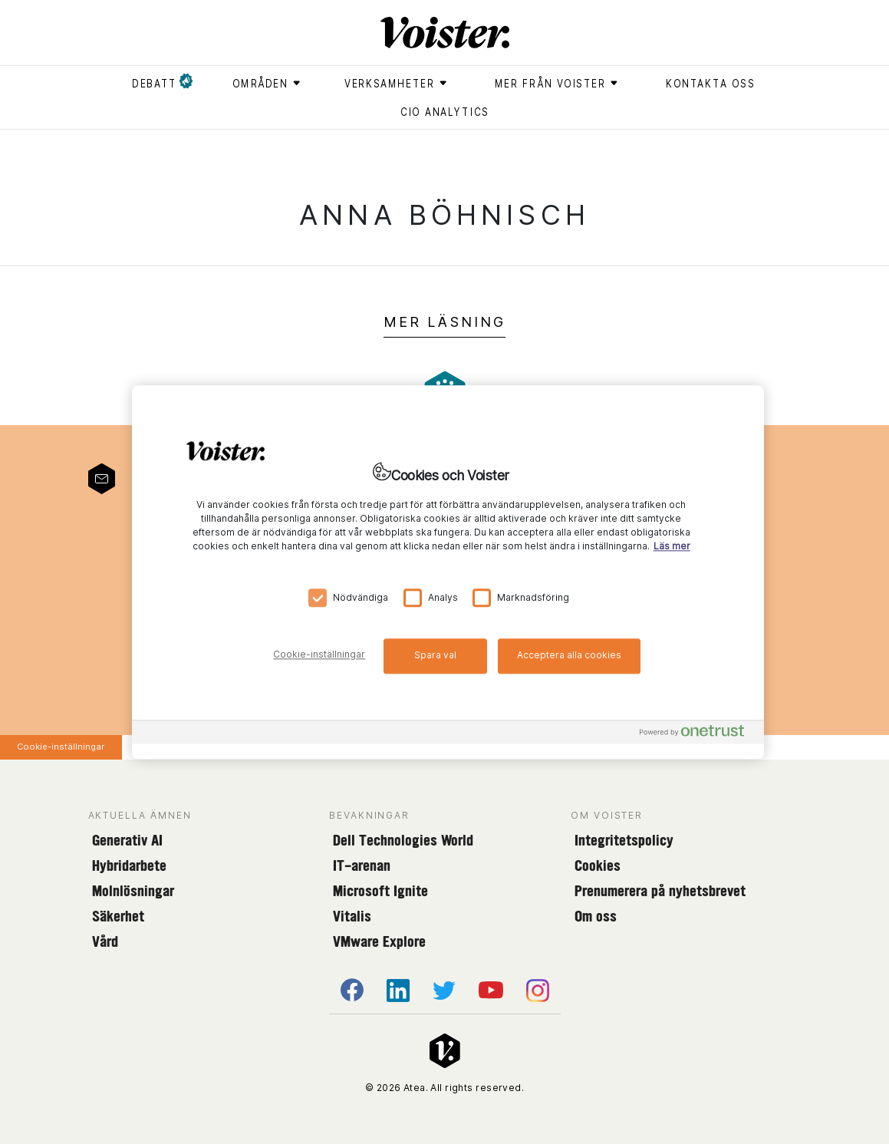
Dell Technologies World (403, 840)
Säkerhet (118, 916)
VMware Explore (379, 941)
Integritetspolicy (624, 840)
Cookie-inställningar (60, 746)
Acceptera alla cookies (569, 655)
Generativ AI (127, 840)
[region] (448, 572)
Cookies (598, 865)
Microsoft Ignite (380, 891)
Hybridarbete (129, 865)
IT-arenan (361, 865)
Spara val (435, 655)
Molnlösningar (133, 891)
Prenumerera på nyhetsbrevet (660, 891)
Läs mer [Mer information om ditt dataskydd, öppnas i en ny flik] (672, 546)
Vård (105, 941)
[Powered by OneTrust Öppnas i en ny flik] (698, 733)
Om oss (596, 916)
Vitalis (352, 916)
